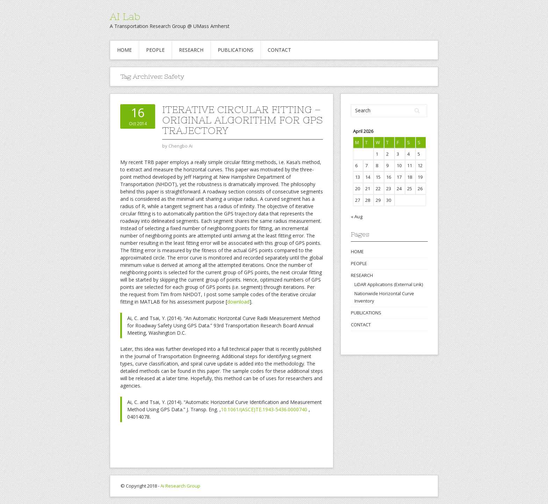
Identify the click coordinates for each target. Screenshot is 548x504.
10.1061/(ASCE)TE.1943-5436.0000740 (264, 409)
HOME (124, 50)
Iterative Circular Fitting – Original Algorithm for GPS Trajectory (242, 120)
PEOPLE (155, 50)
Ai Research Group (180, 486)
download (238, 301)
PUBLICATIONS (235, 50)
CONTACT (279, 50)
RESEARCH (191, 50)
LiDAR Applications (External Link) (388, 284)
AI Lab (125, 16)
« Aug (356, 216)
